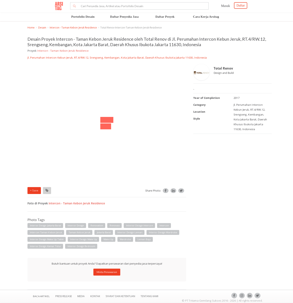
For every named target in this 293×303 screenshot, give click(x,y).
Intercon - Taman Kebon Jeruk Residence (73, 27)
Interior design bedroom (81, 246)
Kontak (95, 296)
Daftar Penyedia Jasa (124, 16)
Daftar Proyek (165, 16)
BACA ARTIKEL (41, 296)
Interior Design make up (83, 239)
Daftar (240, 5)
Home (31, 27)
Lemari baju (144, 239)
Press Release (63, 296)
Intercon (164, 225)
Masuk (225, 6)
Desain (42, 27)
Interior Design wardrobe (163, 232)
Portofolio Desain (83, 16)
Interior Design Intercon (139, 225)
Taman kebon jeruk (80, 232)
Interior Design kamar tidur (45, 246)
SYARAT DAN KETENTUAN (121, 296)
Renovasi (115, 225)
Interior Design (76, 225)
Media (81, 296)
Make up (108, 239)
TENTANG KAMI (149, 296)
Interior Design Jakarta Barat (45, 225)
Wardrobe (125, 239)
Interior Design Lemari (129, 232)
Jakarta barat (104, 232)
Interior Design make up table (47, 239)
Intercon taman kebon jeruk (46, 232)
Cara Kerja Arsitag (206, 16)
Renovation (97, 225)
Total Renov (223, 68)
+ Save (34, 190)
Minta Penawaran (107, 272)
